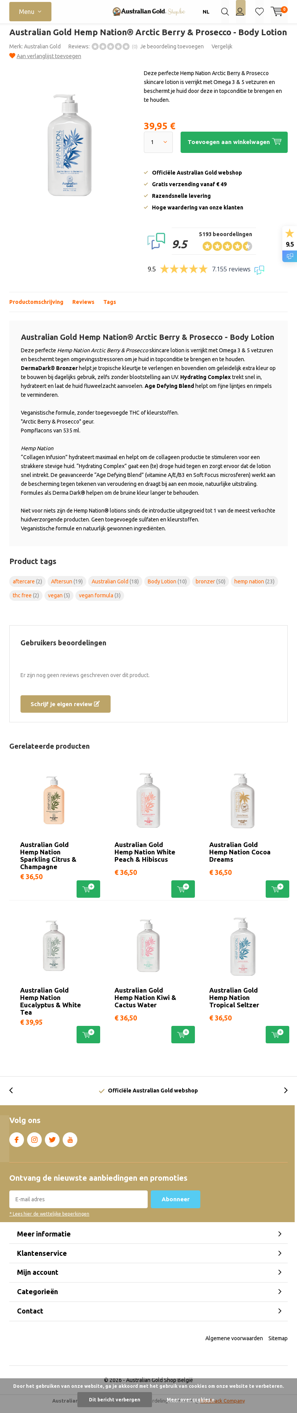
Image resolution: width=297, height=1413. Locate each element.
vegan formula (100, 601)
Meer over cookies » (190, 1399)
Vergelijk (222, 52)
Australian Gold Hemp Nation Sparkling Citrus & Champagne (48, 861)
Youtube (70, 1144)
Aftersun (67, 587)
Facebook (16, 1144)
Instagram (34, 1144)
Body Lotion (167, 587)
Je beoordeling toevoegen (172, 52)
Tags (109, 307)
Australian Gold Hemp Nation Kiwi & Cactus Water (145, 1003)
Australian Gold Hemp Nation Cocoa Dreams (240, 858)
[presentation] (15, 1096)
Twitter (52, 1144)
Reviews (83, 307)
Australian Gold (42, 52)
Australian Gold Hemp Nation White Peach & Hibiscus (144, 858)
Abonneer (175, 1205)
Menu (26, 11)
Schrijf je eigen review (65, 709)
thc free (26, 601)
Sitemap (278, 1344)
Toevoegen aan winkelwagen (88, 894)
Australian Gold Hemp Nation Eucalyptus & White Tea (50, 1007)
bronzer (210, 587)
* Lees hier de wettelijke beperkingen (49, 1219)
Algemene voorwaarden (234, 1344)
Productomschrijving (36, 307)
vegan (59, 601)
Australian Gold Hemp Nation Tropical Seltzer (234, 1003)
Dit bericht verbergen (114, 1399)
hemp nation (254, 587)
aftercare (27, 587)
